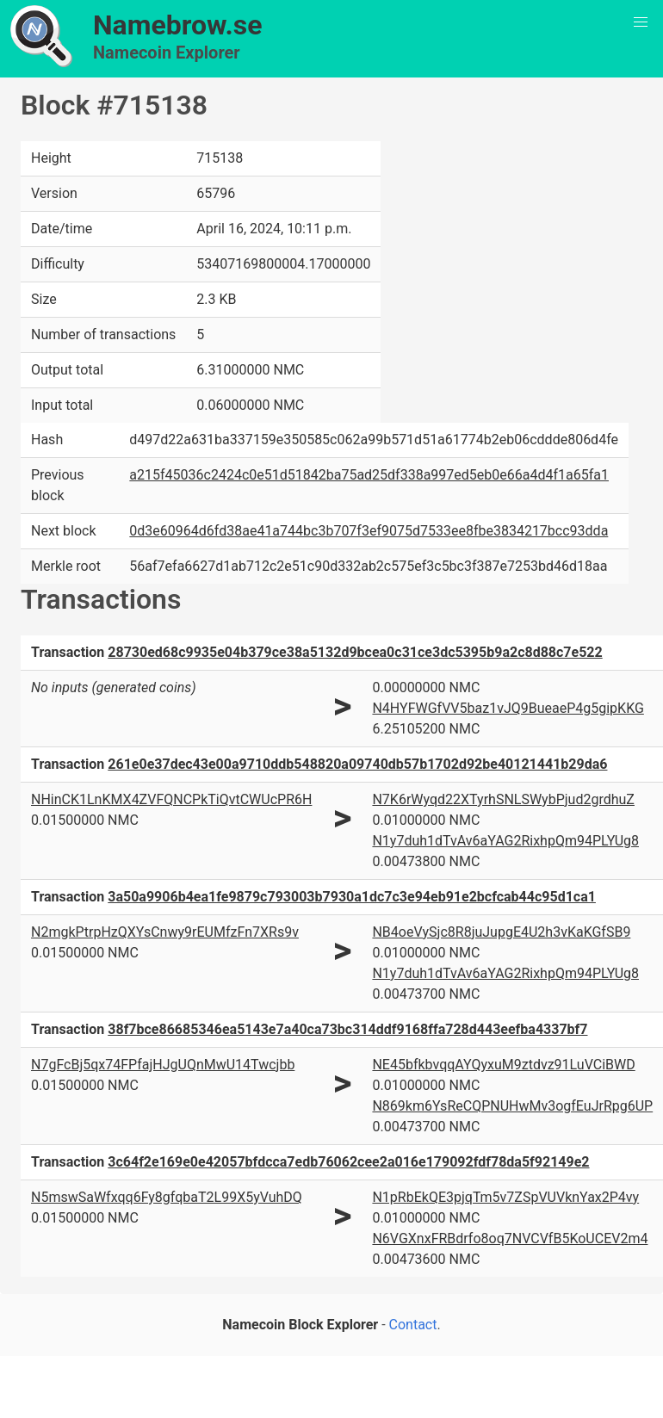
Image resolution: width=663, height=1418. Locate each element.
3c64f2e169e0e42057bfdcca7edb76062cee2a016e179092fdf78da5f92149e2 (348, 1162)
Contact (413, 1324)
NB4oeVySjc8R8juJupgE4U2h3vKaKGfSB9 (501, 932)
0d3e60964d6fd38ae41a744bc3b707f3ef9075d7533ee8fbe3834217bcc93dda (368, 531)
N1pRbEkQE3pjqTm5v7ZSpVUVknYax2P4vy (505, 1197)
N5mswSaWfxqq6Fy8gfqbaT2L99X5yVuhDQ (166, 1197)
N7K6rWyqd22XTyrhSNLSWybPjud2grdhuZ (503, 799)
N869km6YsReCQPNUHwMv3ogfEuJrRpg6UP (512, 1106)
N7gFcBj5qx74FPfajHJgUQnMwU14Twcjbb (162, 1064)
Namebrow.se (178, 25)
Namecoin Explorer (166, 52)
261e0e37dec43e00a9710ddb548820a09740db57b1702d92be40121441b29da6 (357, 764)
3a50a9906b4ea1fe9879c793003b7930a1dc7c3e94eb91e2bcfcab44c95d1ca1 (352, 897)
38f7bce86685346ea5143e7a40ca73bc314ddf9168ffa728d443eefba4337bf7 (347, 1029)
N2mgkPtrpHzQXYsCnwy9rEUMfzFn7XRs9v (165, 932)
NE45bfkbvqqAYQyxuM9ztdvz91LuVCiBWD (503, 1064)
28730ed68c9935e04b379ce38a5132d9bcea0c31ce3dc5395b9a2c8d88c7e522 (355, 652)
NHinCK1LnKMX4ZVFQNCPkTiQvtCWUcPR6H (171, 799)
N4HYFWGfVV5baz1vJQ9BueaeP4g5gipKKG (507, 708)
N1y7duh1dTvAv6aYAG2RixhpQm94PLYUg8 (505, 841)
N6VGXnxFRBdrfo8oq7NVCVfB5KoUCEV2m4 (510, 1238)
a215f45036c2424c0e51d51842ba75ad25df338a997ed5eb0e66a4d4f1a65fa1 (369, 475)
